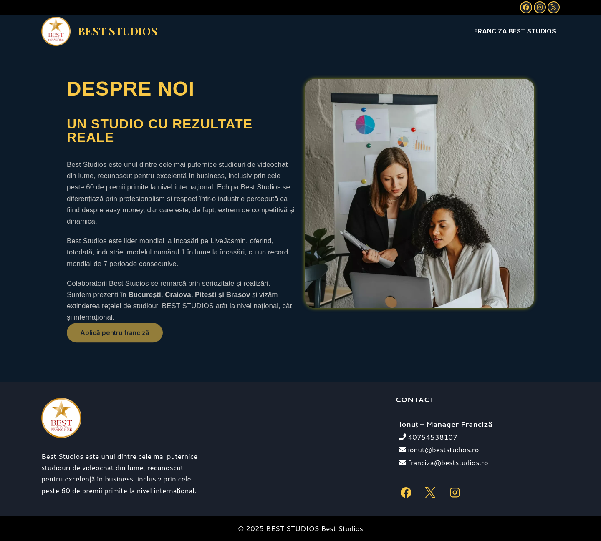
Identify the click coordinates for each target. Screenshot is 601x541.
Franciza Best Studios (515, 31)
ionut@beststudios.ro (439, 449)
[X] (554, 7)
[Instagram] (540, 7)
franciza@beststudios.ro (443, 462)
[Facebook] (526, 7)
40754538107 (428, 437)
